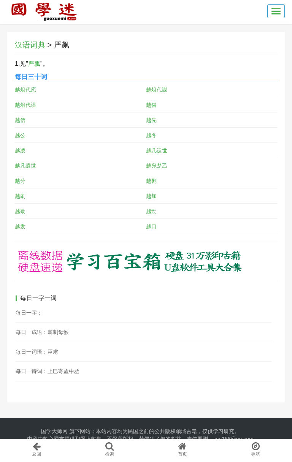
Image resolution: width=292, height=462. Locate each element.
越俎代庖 (25, 90)
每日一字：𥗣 (29, 313)
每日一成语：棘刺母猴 (42, 332)
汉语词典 (30, 45)
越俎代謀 (156, 90)
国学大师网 (54, 431)
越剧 (151, 181)
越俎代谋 (25, 105)
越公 (20, 135)
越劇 (20, 196)
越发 (20, 226)
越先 (151, 120)
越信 (20, 120)
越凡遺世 (25, 166)
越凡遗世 (156, 150)
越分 (20, 181)
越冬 (151, 135)
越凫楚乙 (156, 166)
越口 (151, 226)
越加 (151, 196)
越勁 (151, 211)
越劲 (20, 211)
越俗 (151, 105)
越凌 (20, 150)
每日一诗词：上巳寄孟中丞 (47, 371)
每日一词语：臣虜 (37, 352)
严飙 (34, 63)
